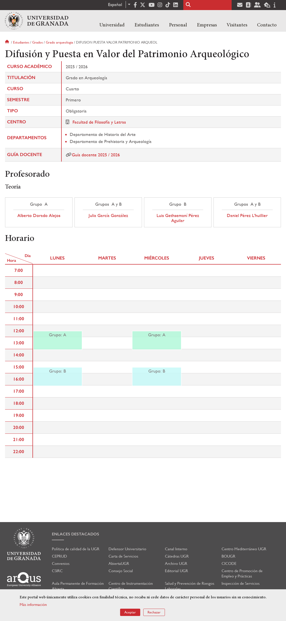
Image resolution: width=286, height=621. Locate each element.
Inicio (7, 42)
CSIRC (57, 570)
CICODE (229, 563)
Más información (33, 604)
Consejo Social (121, 570)
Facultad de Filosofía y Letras (99, 122)
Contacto (267, 25)
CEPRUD (59, 556)
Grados (37, 42)
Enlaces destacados (75, 534)
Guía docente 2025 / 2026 (96, 154)
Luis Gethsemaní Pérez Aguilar (178, 218)
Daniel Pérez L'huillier (247, 215)
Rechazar (154, 612)
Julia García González (108, 215)
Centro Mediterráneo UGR (244, 548)
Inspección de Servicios (241, 583)
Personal (178, 25)
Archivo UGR (176, 563)
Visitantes (237, 25)
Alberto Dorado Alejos (38, 215)
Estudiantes (146, 25)
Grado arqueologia (59, 42)
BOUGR (228, 556)
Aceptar (130, 612)
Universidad (112, 25)
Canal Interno (176, 548)
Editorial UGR (176, 570)
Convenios (60, 563)
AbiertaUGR (119, 563)
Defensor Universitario (127, 548)
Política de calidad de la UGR (75, 548)
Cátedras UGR (177, 556)
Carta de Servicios (123, 556)
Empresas (207, 25)
